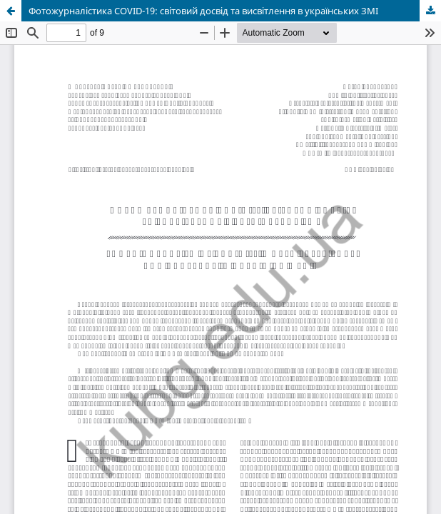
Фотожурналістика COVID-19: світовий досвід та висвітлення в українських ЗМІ (203, 10)
